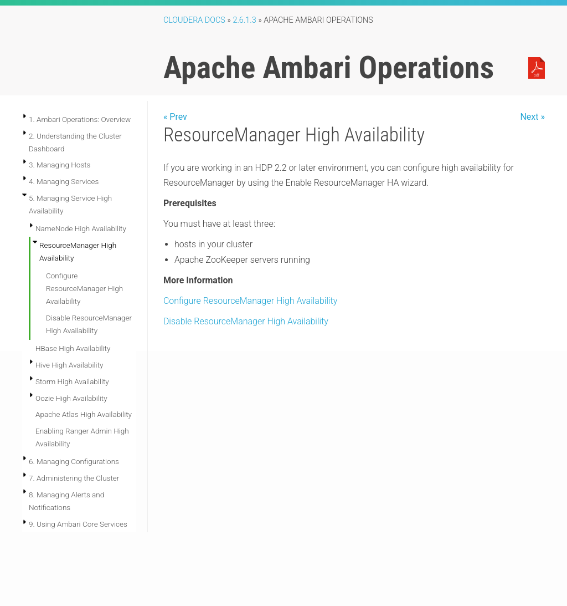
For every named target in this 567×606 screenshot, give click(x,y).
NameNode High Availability (80, 228)
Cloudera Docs (194, 20)
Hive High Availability (69, 364)
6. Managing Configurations (74, 461)
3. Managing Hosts (59, 164)
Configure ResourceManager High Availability (84, 288)
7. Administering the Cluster (74, 477)
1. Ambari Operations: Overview (80, 119)
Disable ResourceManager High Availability (245, 321)
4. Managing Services (64, 181)
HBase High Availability (72, 348)
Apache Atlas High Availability (83, 414)
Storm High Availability (72, 381)
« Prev (175, 116)
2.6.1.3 (244, 20)
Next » (532, 116)
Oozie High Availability (71, 398)
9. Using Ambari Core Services (78, 524)
